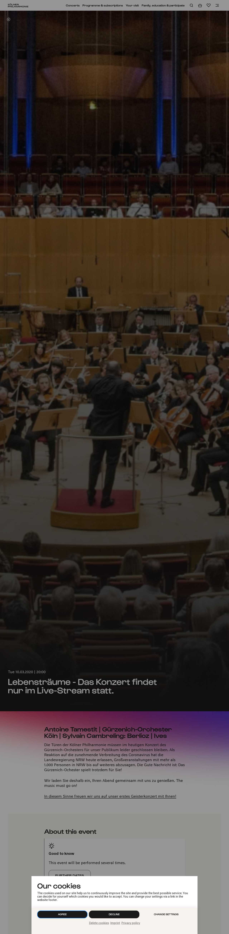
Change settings (166, 914)
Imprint (115, 923)
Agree (62, 914)
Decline (114, 914)
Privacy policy (130, 923)
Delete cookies (99, 923)
